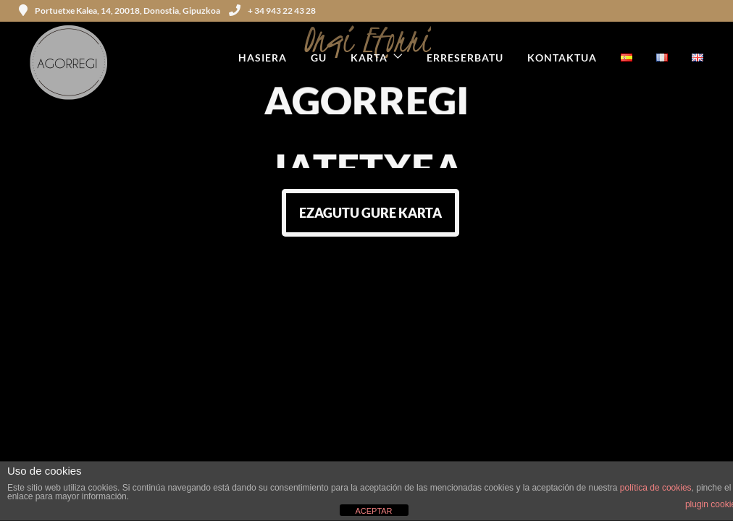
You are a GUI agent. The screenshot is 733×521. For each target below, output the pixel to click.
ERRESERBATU (465, 57)
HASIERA (262, 57)
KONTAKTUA (562, 57)
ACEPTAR (373, 511)
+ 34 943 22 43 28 (272, 10)
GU (319, 57)
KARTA (369, 57)
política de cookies (656, 488)
